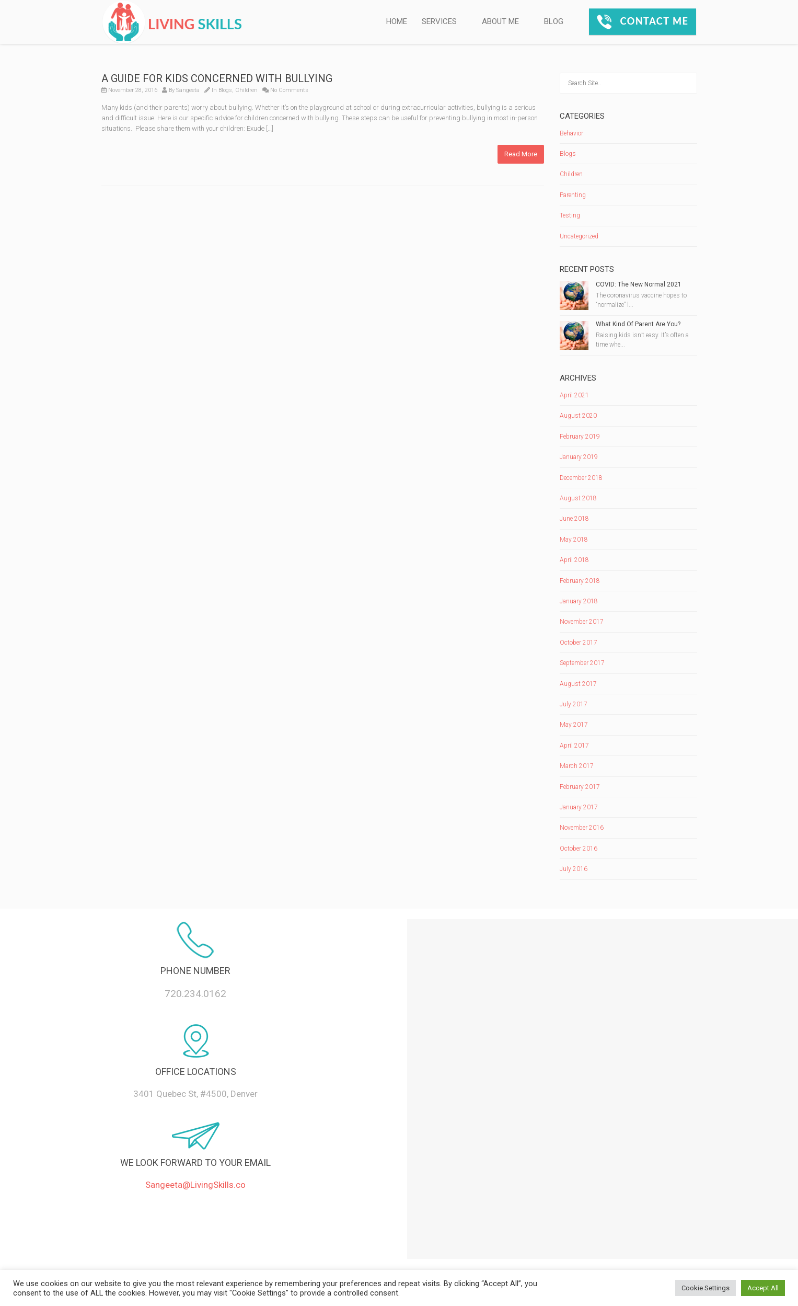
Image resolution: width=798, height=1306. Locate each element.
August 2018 (578, 498)
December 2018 (581, 478)
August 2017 (578, 684)
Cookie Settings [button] (705, 1288)
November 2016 (582, 827)
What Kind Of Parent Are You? (638, 324)
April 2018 (574, 560)
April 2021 (574, 395)
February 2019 (580, 436)
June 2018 (574, 518)
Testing (570, 215)
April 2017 (574, 745)
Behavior (571, 133)
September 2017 (582, 663)
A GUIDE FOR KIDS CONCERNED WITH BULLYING (216, 78)
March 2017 (577, 766)
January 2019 (579, 457)
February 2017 (580, 787)
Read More (520, 154)
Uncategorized (579, 236)
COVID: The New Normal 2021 (638, 284)
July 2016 (573, 869)
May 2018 (574, 539)
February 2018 (580, 581)
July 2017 (573, 704)
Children (246, 90)
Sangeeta (188, 90)
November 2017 (582, 621)
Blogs (225, 90)
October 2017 (578, 642)
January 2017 (579, 807)
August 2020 (578, 415)
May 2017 (574, 724)
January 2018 (579, 601)
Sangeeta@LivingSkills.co (195, 1184)
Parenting (573, 195)
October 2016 (578, 848)
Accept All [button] (763, 1288)
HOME (396, 21)
